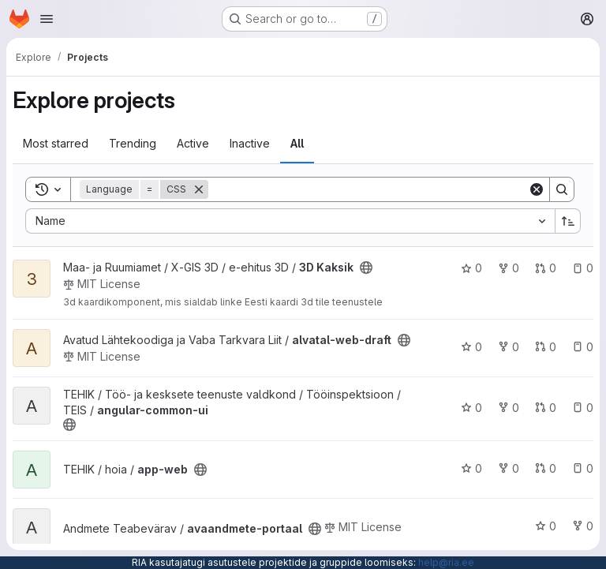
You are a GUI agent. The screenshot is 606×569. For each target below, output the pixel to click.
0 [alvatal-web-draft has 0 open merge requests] (545, 347)
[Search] (368, 189)
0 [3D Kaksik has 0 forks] (508, 268)
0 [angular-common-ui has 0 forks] (508, 407)
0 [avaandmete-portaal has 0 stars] (545, 526)
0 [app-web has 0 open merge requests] (545, 468)
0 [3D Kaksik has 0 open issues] (582, 268)
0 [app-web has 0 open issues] (582, 468)
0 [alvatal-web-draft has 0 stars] (471, 347)
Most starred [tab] (55, 143)
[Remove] (198, 189)
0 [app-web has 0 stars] (471, 468)
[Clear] (536, 189)
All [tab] (297, 143)
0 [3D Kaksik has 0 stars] (471, 268)
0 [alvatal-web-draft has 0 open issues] (582, 347)
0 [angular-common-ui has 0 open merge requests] (545, 407)
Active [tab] (193, 143)
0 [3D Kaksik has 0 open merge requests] (545, 268)
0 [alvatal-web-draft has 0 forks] (508, 347)
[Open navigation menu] (46, 19)
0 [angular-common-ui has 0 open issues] (582, 407)
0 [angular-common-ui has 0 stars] (471, 407)
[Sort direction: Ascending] (568, 221)
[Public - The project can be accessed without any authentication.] (366, 267)
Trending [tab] (132, 143)
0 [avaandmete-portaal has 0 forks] (582, 526)
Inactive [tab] (250, 143)
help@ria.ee (446, 562)
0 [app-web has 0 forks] (508, 468)
